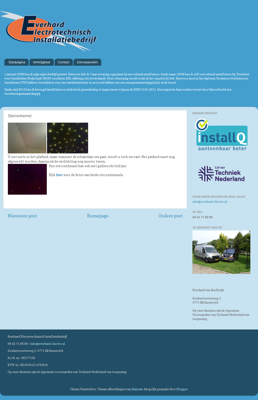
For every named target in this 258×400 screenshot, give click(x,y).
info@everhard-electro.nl (209, 201)
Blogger (182, 389)
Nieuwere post (22, 215)
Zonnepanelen (87, 62)
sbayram (137, 389)
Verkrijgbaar (41, 62)
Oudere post (171, 215)
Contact (63, 62)
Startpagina (17, 62)
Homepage (97, 215)
